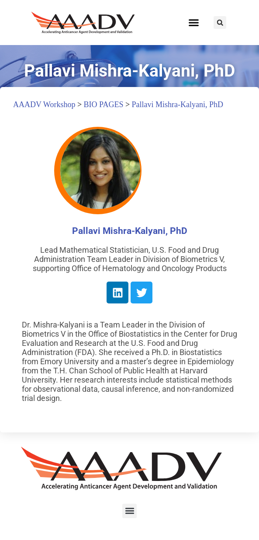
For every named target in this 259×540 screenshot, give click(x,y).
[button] (194, 22)
